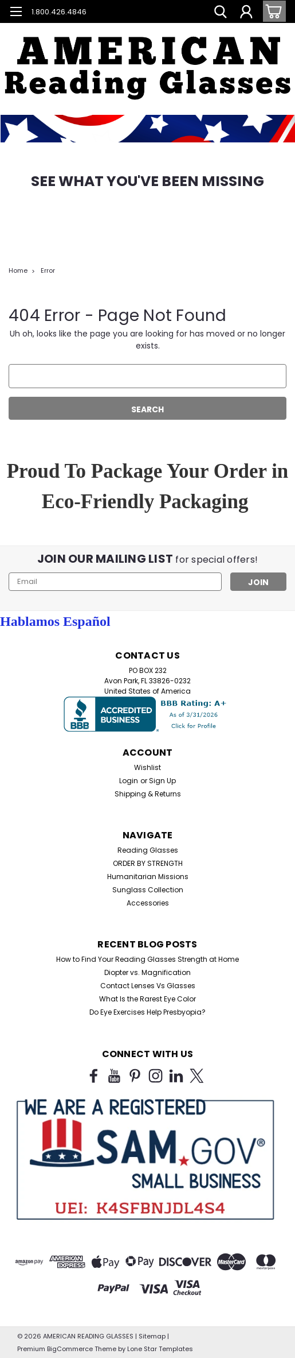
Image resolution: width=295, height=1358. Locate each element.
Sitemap (152, 1336)
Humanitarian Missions (147, 876)
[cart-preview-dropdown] (271, 11)
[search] (220, 13)
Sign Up (162, 781)
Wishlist (147, 767)
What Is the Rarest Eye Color (147, 999)
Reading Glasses (147, 850)
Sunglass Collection (147, 890)
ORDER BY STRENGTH (148, 863)
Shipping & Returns (148, 794)
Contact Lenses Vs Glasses (147, 986)
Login (128, 781)
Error (48, 270)
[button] (147, 57)
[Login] (246, 13)
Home (18, 270)
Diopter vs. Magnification (147, 972)
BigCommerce (70, 1348)
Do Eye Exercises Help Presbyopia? (147, 1012)
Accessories (148, 903)
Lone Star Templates (160, 1348)
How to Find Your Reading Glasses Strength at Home (147, 959)
